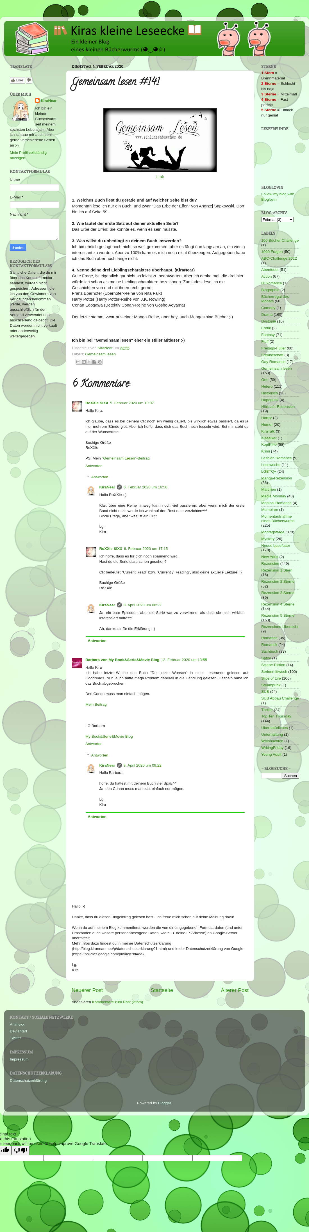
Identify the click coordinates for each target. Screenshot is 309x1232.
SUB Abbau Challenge (280, 698)
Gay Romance (273, 362)
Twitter (15, 1038)
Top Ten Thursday (276, 716)
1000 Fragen (272, 252)
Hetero (267, 386)
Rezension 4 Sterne (278, 604)
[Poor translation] (20, 1150)
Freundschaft (272, 355)
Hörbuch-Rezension (278, 406)
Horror (266, 418)
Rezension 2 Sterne (278, 581)
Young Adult (271, 754)
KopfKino (269, 444)
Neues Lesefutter (275, 545)
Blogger (164, 1103)
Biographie (270, 290)
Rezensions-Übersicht (279, 627)
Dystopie (268, 321)
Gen (265, 380)
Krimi (265, 451)
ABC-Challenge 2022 (279, 258)
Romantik (269, 645)
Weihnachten (272, 741)
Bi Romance (271, 283)
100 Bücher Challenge (280, 240)
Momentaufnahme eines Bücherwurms (278, 518)
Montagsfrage (273, 532)
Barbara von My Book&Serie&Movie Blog (122, 660)
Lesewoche (270, 465)
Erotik (266, 328)
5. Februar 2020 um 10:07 (132, 403)
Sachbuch (269, 651)
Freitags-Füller (273, 348)
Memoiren (269, 510)
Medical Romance (276, 503)
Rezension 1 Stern (276, 570)
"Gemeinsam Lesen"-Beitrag (126, 458)
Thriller (267, 710)
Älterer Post (235, 990)
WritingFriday (272, 748)
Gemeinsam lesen (100, 354)
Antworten (94, 466)
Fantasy (268, 335)
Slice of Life (271, 678)
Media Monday (273, 496)
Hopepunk (270, 400)
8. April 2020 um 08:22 (143, 605)
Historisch (269, 393)
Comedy (268, 308)
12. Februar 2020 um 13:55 (184, 660)
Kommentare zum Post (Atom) (117, 1002)
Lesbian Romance (276, 458)
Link (160, 177)
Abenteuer (270, 270)
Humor (267, 424)
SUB (265, 691)
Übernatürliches (274, 728)
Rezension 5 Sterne (278, 615)
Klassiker (269, 438)
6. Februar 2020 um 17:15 (146, 549)
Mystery (267, 539)
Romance (269, 638)
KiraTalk (268, 431)
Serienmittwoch (274, 671)
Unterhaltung (272, 734)
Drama (267, 314)
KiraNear (107, 487)
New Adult (269, 557)
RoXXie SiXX (96, 403)
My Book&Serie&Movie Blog (109, 736)
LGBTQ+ (268, 471)
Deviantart (18, 1031)
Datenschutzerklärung (28, 1080)
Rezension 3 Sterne (278, 593)
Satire (266, 658)
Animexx (17, 1024)
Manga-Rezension (276, 478)
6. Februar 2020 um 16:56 (145, 487)
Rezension (270, 563)
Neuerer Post (87, 990)
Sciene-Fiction (273, 665)
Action (266, 276)
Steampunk (270, 685)
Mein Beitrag (96, 704)
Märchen (268, 489)
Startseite (162, 990)
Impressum (19, 1059)
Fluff (265, 341)
